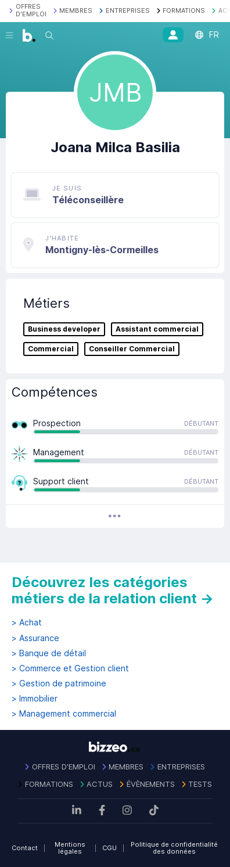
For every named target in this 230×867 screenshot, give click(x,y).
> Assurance (35, 638)
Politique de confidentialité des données (174, 848)
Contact (25, 848)
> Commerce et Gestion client (70, 668)
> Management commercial (64, 713)
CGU (109, 848)
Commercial (51, 349)
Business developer (64, 329)
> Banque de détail (49, 653)
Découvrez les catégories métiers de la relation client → (113, 590)
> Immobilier (35, 698)
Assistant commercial (157, 329)
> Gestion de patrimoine (59, 683)
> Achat (27, 622)
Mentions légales (70, 848)
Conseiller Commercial (132, 349)
